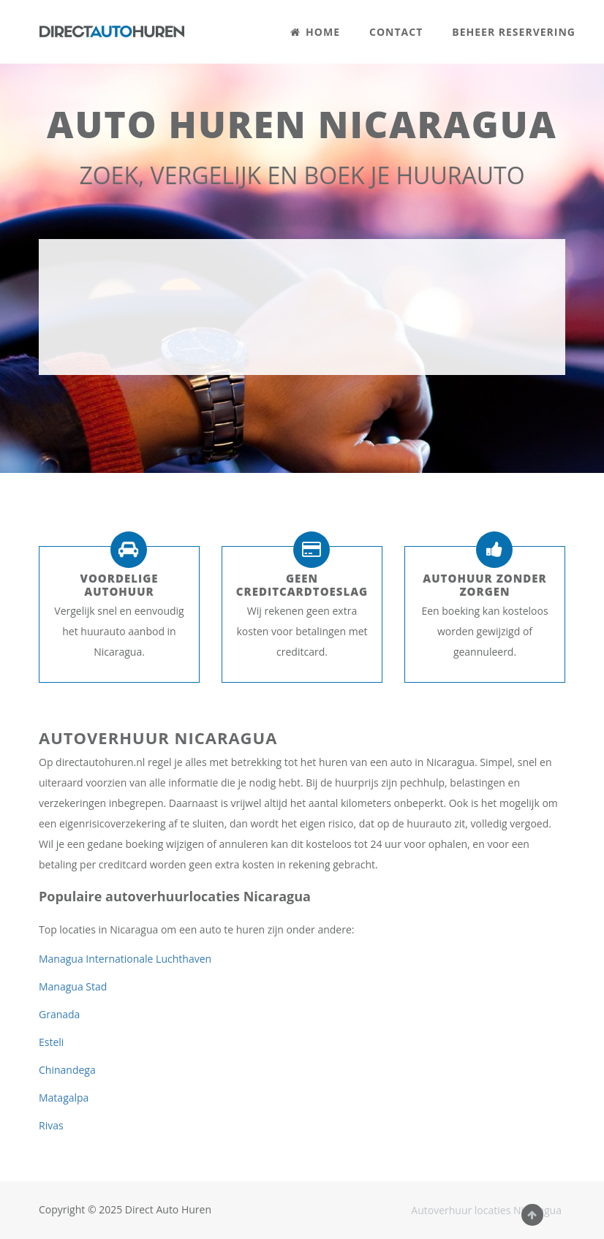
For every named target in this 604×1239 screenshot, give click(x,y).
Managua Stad (73, 986)
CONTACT (396, 32)
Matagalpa (63, 1098)
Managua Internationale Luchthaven (125, 959)
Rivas (51, 1125)
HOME (315, 32)
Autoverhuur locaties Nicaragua (486, 1210)
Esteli (51, 1042)
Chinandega (67, 1070)
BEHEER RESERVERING (513, 32)
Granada (59, 1014)
